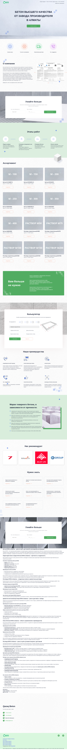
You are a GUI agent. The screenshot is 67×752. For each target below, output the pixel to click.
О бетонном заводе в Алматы (8, 741)
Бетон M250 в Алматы (7, 747)
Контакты (5, 742)
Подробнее (10, 188)
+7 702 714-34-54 (8, 715)
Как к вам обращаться (15, 109)
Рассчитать (15, 341)
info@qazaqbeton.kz (9, 723)
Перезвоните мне (49, 112)
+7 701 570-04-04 (8, 718)
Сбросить (31, 341)
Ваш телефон (29, 109)
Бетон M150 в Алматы (7, 746)
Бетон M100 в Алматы (7, 745)
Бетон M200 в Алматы (7, 744)
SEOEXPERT (13, 749)
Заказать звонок (33, 26)
